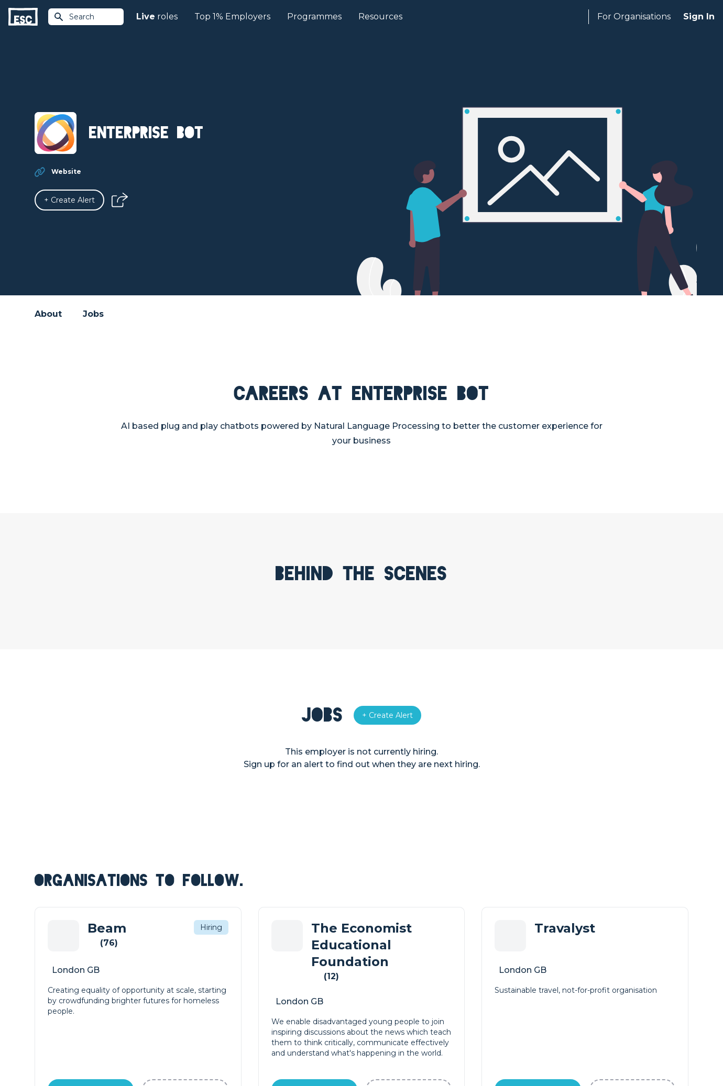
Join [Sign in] (205, 946)
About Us (542, 946)
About (48, 314)
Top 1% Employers (232, 16)
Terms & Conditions (64, 1050)
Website (66, 171)
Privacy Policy (122, 1050)
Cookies (164, 1050)
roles (157, 16)
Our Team (543, 964)
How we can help (393, 946)
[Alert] (69, 200)
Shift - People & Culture (404, 1000)
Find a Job (216, 964)
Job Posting (384, 964)
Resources (380, 16)
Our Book (542, 982)
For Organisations (634, 16)
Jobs (93, 314)
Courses (212, 982)
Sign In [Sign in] (699, 16)
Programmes (314, 16)
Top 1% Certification (397, 982)
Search (73, 17)
